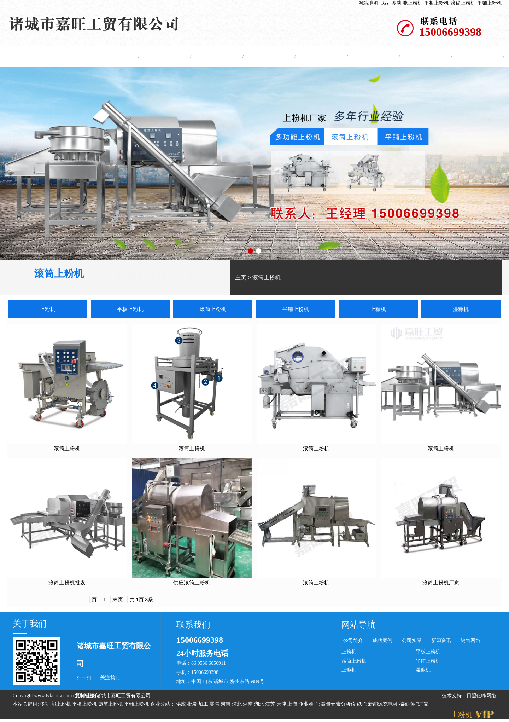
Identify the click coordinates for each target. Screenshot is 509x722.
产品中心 (215, 56)
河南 (226, 705)
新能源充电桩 (383, 705)
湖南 (248, 705)
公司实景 (371, 56)
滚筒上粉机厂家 (441, 584)
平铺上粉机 (489, 3)
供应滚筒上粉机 (191, 584)
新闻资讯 (441, 641)
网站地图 (368, 3)
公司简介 (163, 56)
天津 (282, 705)
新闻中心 (267, 56)
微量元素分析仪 (338, 705)
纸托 (362, 705)
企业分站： (162, 705)
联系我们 (475, 56)
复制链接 (85, 696)
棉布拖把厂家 (414, 705)
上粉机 (47, 310)
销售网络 (470, 641)
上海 (293, 705)
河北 (237, 705)
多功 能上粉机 (407, 3)
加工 (204, 705)
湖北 (259, 705)
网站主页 (111, 56)
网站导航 (358, 625)
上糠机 (378, 310)
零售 (215, 705)
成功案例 (319, 56)
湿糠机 (461, 310)
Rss (384, 3)
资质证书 (423, 56)
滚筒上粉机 (463, 3)
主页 (240, 279)
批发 (193, 705)
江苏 (270, 705)
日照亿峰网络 (481, 696)
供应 (181, 705)
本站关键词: (26, 705)
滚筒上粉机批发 (67, 584)
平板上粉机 (436, 3)
